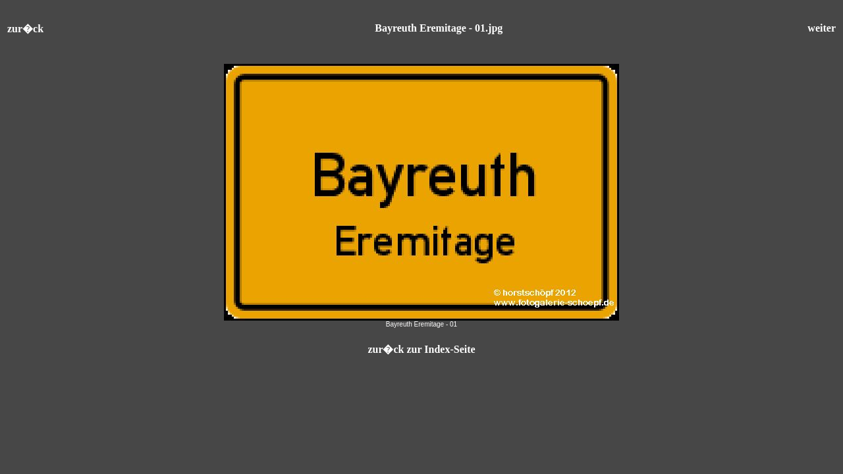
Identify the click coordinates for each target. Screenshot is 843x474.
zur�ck (25, 28)
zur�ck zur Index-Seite (421, 349)
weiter (821, 28)
